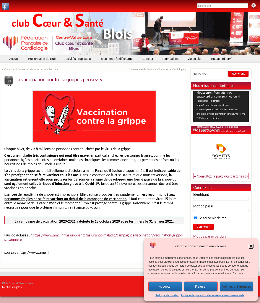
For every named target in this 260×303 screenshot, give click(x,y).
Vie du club (194, 58)
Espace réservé (221, 58)
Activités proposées (78, 58)
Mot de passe (203, 206)
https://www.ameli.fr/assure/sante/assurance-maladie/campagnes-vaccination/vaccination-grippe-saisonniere (93, 237)
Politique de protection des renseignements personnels (212, 295)
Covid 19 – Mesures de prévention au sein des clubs (31, 69)
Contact (148, 58)
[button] (251, 246)
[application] (221, 106)
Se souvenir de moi (210, 218)
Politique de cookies (167, 295)
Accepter (165, 286)
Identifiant (201, 194)
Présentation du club (42, 58)
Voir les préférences (236, 286)
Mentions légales (12, 287)
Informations (170, 58)
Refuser (201, 286)
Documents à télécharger (116, 58)
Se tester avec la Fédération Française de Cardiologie (156, 69)
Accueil (14, 58)
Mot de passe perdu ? (209, 236)
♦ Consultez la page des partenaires (221, 176)
